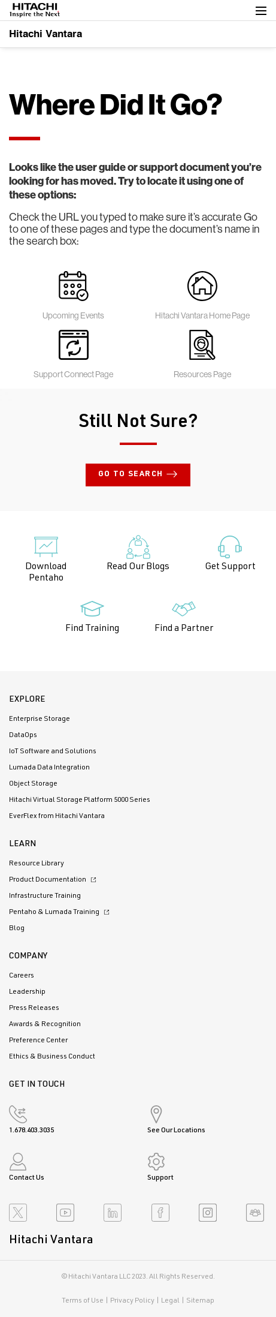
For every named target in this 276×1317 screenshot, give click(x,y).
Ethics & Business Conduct (52, 1056)
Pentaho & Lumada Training (61, 912)
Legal (170, 1300)
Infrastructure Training (45, 896)
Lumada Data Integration (49, 767)
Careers (21, 975)
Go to (138, 475)
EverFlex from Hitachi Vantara (57, 816)
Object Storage (33, 783)
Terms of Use (83, 1300)
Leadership (27, 992)
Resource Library (36, 863)
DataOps (23, 735)
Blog (17, 928)
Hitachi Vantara (45, 33)
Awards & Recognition (45, 1024)
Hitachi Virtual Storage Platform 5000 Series (79, 800)
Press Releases (34, 1008)
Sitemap (200, 1300)
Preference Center (38, 1040)
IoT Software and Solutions (52, 751)
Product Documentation (54, 879)
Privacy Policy (132, 1300)
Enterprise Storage (39, 719)
